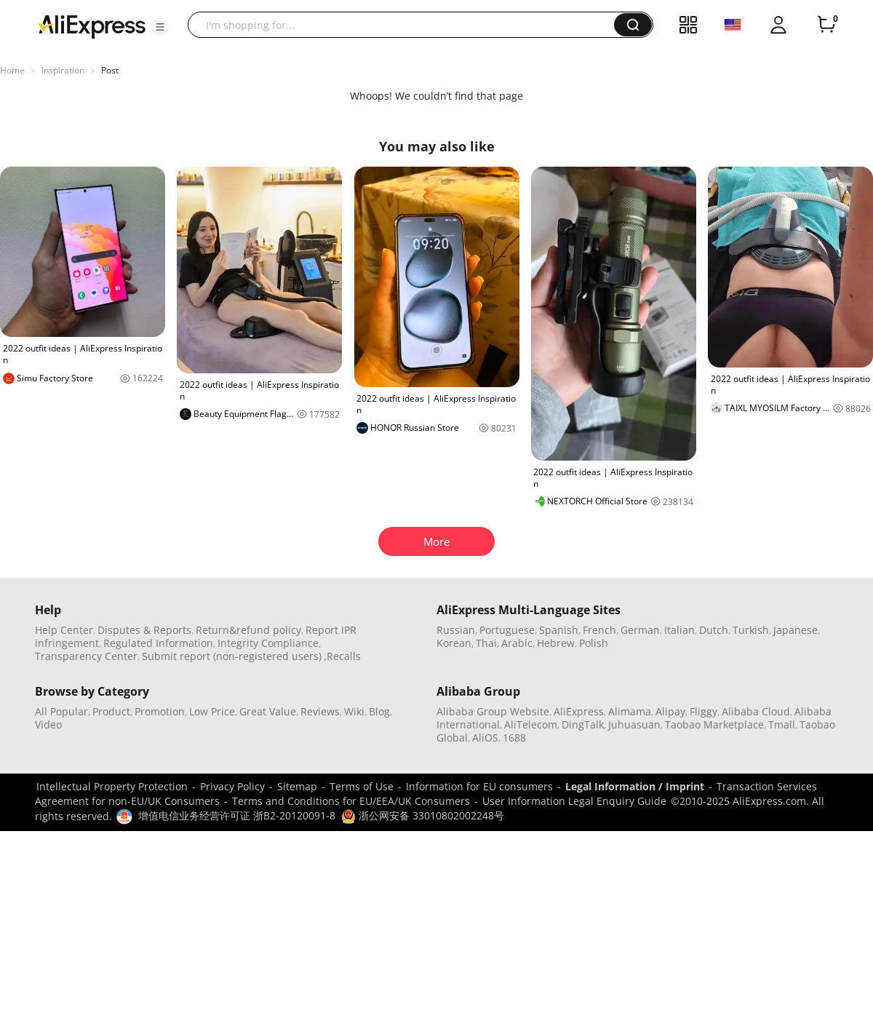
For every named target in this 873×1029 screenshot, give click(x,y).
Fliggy (703, 711)
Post (110, 70)
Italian (679, 630)
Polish (593, 643)
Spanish (558, 630)
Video (48, 724)
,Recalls (342, 656)
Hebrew (556, 643)
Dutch (713, 630)
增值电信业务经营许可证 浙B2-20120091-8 (236, 815)
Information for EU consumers (479, 786)
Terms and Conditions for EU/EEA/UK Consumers (351, 801)
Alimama (629, 711)
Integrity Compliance (268, 643)
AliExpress (579, 711)
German (640, 630)
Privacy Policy (232, 786)
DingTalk (583, 724)
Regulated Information (158, 643)
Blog (379, 711)
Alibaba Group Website (492, 711)
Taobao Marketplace (714, 724)
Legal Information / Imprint (634, 786)
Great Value (267, 711)
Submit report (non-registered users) (232, 656)
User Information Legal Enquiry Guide (574, 801)
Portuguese (507, 630)
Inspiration (62, 70)
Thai (486, 643)
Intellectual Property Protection (112, 786)
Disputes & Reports (144, 630)
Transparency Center (86, 656)
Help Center (64, 630)
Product (111, 711)
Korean (453, 643)
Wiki (354, 711)
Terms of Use (362, 786)
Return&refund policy (248, 630)
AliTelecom (530, 724)
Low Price (212, 711)
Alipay (670, 711)
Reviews (320, 711)
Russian (455, 630)
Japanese (795, 630)
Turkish (751, 630)
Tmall (781, 724)
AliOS (485, 737)
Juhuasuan (634, 724)
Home (12, 70)
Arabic (517, 643)
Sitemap (297, 786)
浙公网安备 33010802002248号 (422, 815)
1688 (514, 737)
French (599, 630)
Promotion (160, 711)
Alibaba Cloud (756, 711)
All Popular (61, 711)
